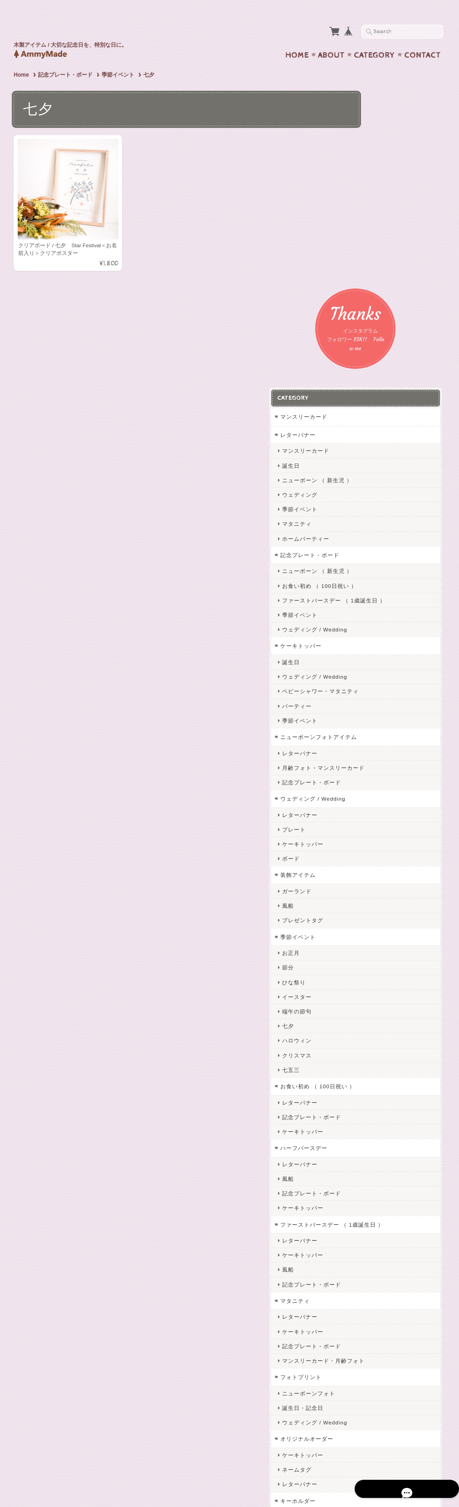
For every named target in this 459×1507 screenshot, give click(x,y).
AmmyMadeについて (380, 1312)
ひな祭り (366, 736)
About (331, 37)
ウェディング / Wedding (387, 384)
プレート (366, 583)
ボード (363, 613)
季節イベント (118, 57)
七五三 (363, 824)
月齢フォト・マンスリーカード (396, 521)
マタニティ (369, 271)
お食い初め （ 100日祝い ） (392, 333)
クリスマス (369, 809)
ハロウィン (369, 795)
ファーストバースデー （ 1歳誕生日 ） (397, 350)
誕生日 (363, 212)
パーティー (369, 460)
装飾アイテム (370, 629)
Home (297, 37)
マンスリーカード (376, 164)
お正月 (363, 707)
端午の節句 (369, 765)
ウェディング (372, 242)
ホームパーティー (378, 286)
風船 (360, 660)
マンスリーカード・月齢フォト (396, 1122)
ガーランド (369, 645)
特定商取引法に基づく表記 (387, 1366)
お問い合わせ (371, 1330)
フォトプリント (373, 1139)
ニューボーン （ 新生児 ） (390, 227)
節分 (360, 721)
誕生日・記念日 (375, 1170)
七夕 (360, 780)
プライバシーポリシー (382, 1347)
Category (374, 37)
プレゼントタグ (375, 674)
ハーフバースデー (376, 902)
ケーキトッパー (373, 400)
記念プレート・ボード (65, 57)
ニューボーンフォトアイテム (391, 491)
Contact (422, 37)
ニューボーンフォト (381, 1155)
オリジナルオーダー (379, 1201)
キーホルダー (370, 1263)
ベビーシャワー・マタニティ (393, 445)
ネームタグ (369, 1231)
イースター (369, 751)
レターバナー (370, 182)
